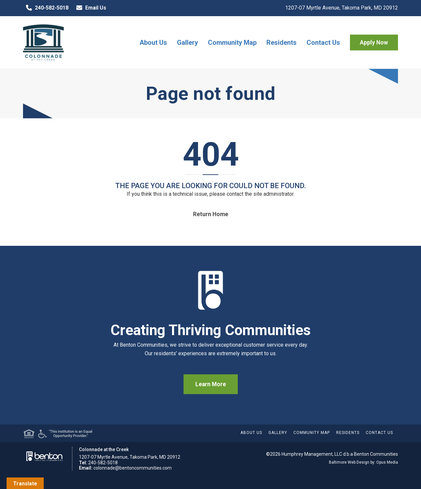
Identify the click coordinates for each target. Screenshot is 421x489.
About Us (153, 42)
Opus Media (387, 462)
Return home (210, 214)
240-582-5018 (45, 8)
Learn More (210, 384)
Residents (281, 42)
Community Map (232, 42)
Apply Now (374, 42)
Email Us (89, 8)
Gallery (187, 42)
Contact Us (323, 42)
